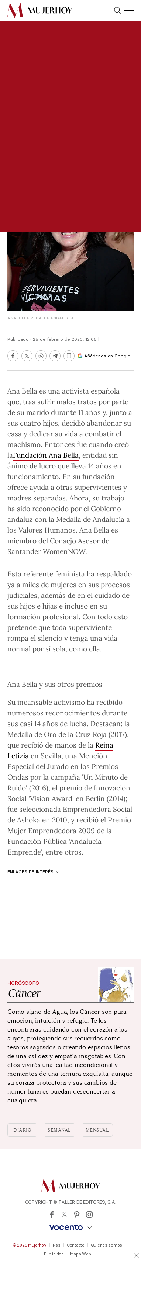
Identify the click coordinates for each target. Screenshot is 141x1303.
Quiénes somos (106, 1245)
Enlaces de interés (33, 871)
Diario (22, 1130)
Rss (57, 1245)
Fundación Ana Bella (46, 455)
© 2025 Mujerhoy (30, 1245)
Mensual (97, 1130)
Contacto (76, 1245)
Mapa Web (80, 1254)
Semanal (59, 1130)
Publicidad (54, 1254)
